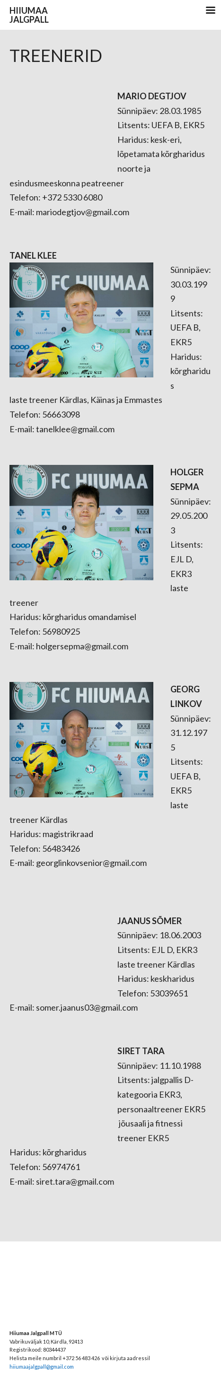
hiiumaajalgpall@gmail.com (41, 1366)
